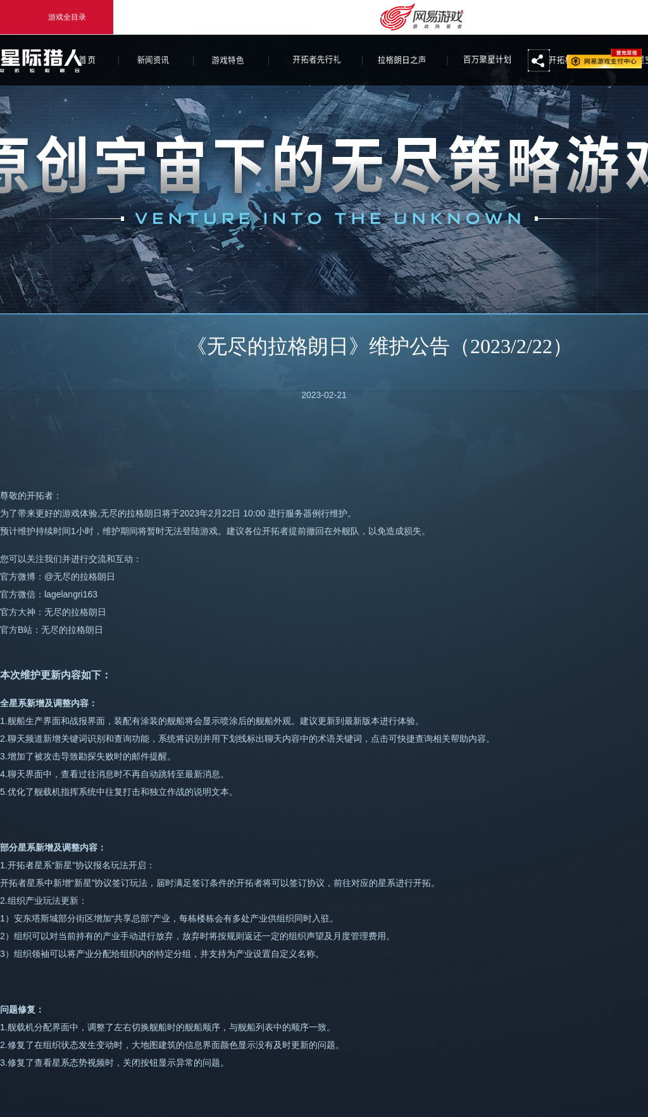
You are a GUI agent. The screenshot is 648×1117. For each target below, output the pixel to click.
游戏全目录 (56, 17)
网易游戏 (604, 58)
